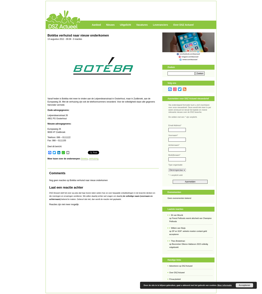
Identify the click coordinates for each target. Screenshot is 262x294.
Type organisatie (175, 165)
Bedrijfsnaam (174, 155)
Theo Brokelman (178, 241)
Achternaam (174, 145)
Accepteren (244, 285)
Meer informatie (224, 285)
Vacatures (142, 24)
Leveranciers (160, 24)
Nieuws (110, 24)
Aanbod (96, 24)
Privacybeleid (175, 279)
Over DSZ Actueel (183, 24)
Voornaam (173, 135)
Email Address (174, 125)
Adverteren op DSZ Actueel (180, 266)
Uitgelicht (125, 24)
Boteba (84, 158)
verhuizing (93, 158)
